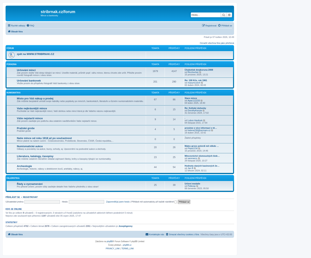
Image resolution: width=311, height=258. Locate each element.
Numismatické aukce (30, 146)
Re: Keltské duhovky (195, 108)
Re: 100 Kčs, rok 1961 (196, 80)
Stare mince (191, 98)
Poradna (12, 64)
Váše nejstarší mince (30, 118)
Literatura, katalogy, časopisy (35, 156)
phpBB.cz (127, 245)
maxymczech (194, 83)
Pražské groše (26, 128)
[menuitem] (30, 25)
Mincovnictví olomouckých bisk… (202, 156)
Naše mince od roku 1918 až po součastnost (44, 138)
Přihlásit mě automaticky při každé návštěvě (154, 201)
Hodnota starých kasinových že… (202, 166)
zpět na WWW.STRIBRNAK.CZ (35, 54)
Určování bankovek (29, 80)
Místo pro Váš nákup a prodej (35, 98)
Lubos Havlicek (195, 120)
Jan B (190, 168)
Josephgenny (125, 226)
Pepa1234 (193, 148)
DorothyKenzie (195, 110)
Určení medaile (192, 183)
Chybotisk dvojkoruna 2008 (199, 70)
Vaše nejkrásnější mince (32, 108)
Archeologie (24, 166)
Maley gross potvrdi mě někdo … (202, 146)
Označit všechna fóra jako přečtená (217, 43)
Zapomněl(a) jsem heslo (118, 201)
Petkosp (192, 186)
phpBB (110, 241)
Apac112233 (194, 100)
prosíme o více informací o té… (201, 128)
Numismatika (13, 93)
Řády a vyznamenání (30, 183)
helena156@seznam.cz (199, 130)
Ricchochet (193, 72)
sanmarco (192, 158)
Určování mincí (26, 70)
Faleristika (13, 178)
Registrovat (30, 197)
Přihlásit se (13, 197)
